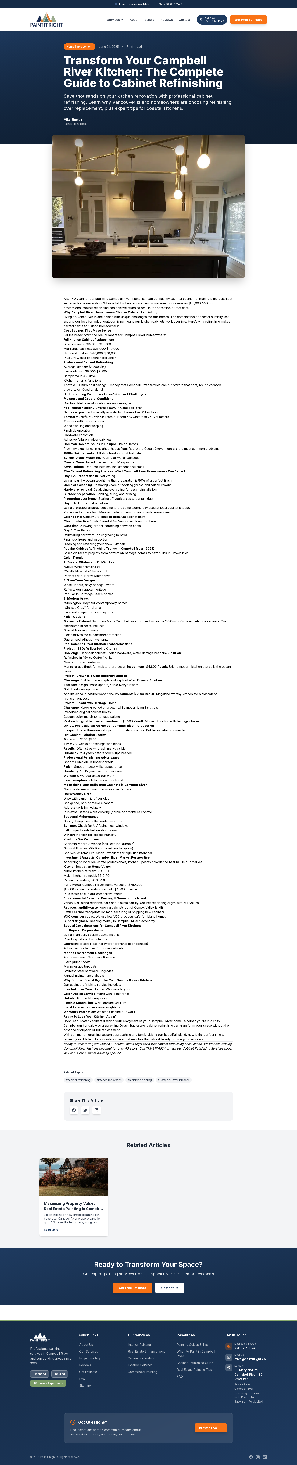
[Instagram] (258, 1457)
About (134, 20)
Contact (184, 20)
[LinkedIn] (265, 1457)
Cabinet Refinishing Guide (195, 1363)
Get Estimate (88, 1372)
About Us (86, 1345)
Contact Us (169, 1288)
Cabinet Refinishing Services (203, 1048)
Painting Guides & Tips (193, 1345)
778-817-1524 (170, 4)
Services (115, 20)
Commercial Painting (142, 1372)
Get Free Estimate (248, 20)
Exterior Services (140, 1365)
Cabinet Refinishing (141, 1358)
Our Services (88, 1351)
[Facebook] (251, 1457)
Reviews (167, 20)
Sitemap (85, 1385)
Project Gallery (90, 1358)
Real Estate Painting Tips (194, 1369)
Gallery (149, 20)
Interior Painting (139, 1345)
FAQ (180, 1376)
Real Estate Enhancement (146, 1351)
